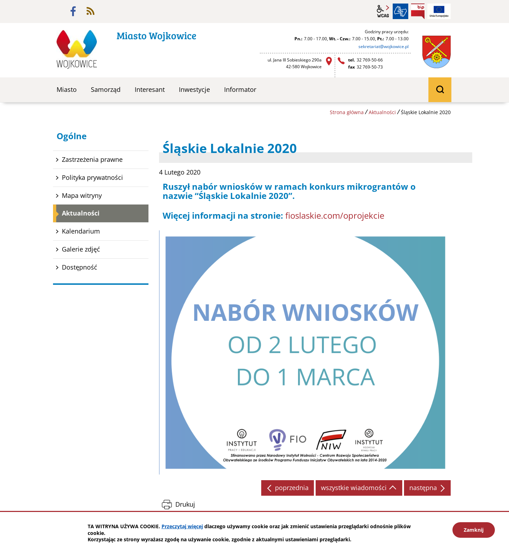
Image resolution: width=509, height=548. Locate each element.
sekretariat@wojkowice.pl (383, 46)
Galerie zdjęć (81, 249)
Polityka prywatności (92, 177)
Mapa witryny (82, 195)
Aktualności (382, 112)
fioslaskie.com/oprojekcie (334, 215)
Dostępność (79, 267)
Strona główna (347, 112)
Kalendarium (81, 231)
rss (90, 11)
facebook (73, 11)
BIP (418, 11)
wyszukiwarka (439, 89)
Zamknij (474, 529)
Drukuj (185, 504)
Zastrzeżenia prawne (92, 159)
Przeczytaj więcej (182, 526)
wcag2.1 (383, 11)
